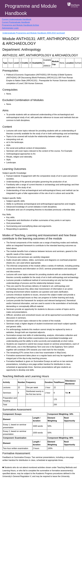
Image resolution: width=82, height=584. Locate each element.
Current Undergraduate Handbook (16, 19)
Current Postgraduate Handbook (16, 22)
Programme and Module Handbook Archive (20, 25)
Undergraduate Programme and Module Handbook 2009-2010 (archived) (33, 33)
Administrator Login (10, 28)
